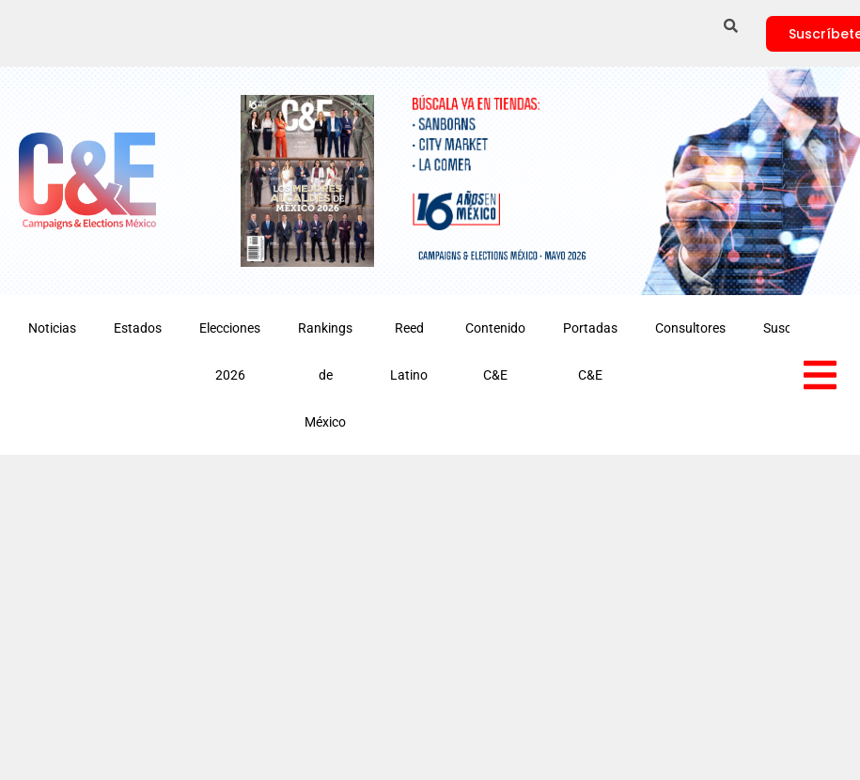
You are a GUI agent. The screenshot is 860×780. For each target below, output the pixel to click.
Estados (138, 327)
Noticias (52, 327)
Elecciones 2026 (229, 351)
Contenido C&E (495, 351)
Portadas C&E (590, 351)
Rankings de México (325, 374)
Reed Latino (409, 351)
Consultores (690, 327)
